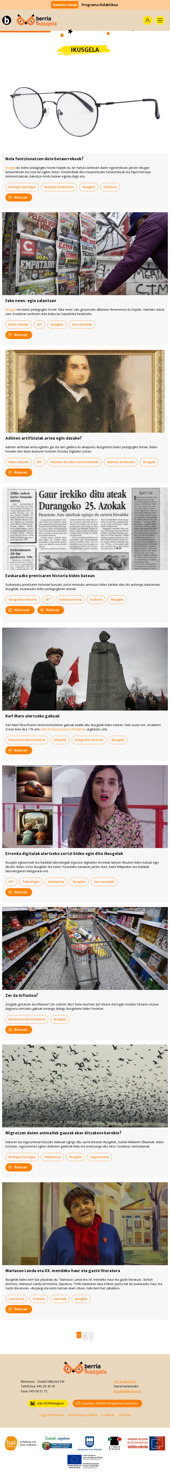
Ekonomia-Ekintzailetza (27, 740)
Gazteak (60, 1299)
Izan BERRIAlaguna (47, 1403)
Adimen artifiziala (120, 462)
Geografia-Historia (23, 599)
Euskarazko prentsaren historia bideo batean (50, 575)
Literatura (16, 1299)
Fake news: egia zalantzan (30, 300)
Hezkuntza (56, 882)
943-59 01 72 (38, 1391)
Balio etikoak (18, 324)
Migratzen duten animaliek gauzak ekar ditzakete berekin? (63, 1133)
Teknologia (30, 882)
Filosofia (60, 740)
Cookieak (107, 1415)
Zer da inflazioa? (21, 995)
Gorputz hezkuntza (59, 187)
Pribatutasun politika (82, 1415)
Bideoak (17, 197)
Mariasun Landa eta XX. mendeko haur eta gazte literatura (62, 1270)
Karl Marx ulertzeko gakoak (32, 716)
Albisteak (19, 610)
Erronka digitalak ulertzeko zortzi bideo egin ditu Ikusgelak (64, 853)
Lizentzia (124, 1415)
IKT (39, 324)
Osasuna (110, 187)
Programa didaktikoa (100, 5)
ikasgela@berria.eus (127, 1391)
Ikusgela (11, 168)
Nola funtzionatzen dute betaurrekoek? (44, 159)
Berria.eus (28, 1381)
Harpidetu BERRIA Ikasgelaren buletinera (107, 1403)
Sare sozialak (82, 324)
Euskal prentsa (70, 599)
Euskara (96, 599)
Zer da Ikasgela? (125, 1381)
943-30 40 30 (46, 1386)
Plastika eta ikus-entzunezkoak (75, 462)
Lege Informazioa (51, 1415)
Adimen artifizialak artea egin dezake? (43, 438)
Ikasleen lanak (65, 5)
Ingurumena (99, 1157)
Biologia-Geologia (22, 187)
